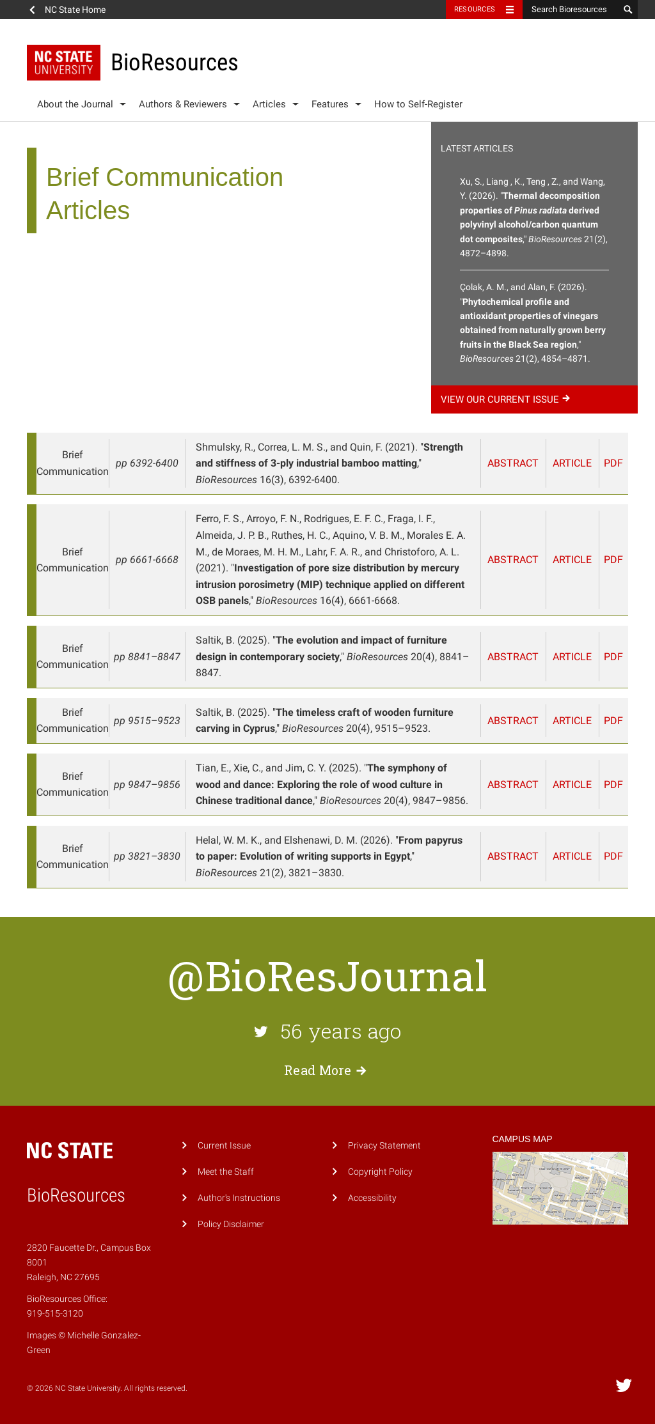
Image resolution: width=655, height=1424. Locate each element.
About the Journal (75, 104)
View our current (507, 399)
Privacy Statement (384, 1145)
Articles (269, 104)
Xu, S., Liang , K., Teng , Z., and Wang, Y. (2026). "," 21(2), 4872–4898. (534, 217)
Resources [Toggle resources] (474, 9)
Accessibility (372, 1198)
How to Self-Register (418, 104)
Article (572, 463)
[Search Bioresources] (571, 9)
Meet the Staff (226, 1171)
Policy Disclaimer (231, 1224)
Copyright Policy (380, 1171)
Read (327, 1070)
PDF (613, 463)
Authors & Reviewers (183, 104)
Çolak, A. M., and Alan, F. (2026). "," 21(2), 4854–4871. (533, 323)
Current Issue (224, 1145)
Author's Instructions (239, 1198)
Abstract (513, 463)
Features (330, 104)
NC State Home (75, 9)
